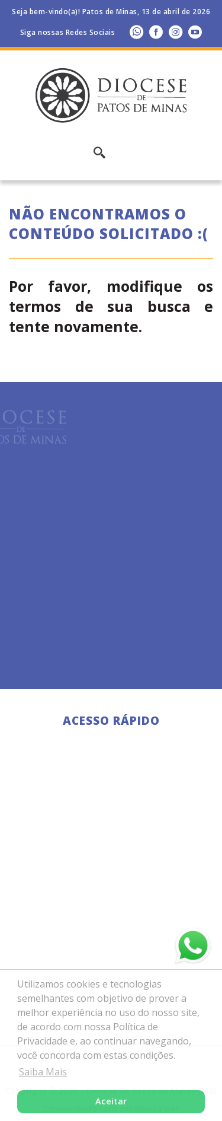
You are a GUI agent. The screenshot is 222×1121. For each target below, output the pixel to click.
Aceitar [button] (111, 1101)
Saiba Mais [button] (43, 1071)
